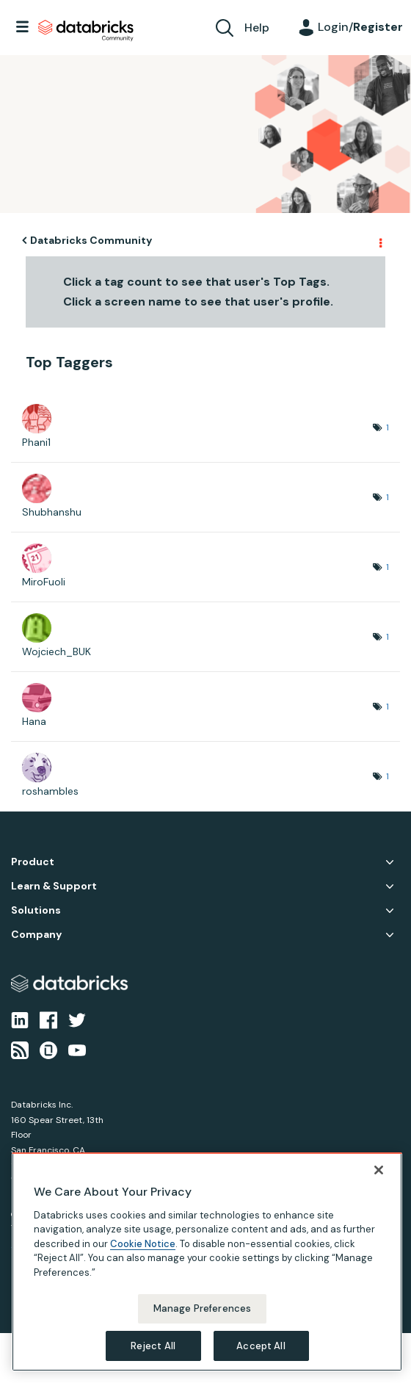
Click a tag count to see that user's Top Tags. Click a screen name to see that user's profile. (198, 291)
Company (36, 934)
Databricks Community (86, 30)
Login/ (360, 27)
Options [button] (379, 241)
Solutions (36, 910)
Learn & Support (54, 886)
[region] (207, 1272)
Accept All (260, 1355)
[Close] (379, 1179)
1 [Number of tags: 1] (387, 427)
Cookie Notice (142, 1253)
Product (32, 862)
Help (256, 27)
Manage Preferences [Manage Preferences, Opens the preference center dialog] (202, 1318)
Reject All (153, 1355)
